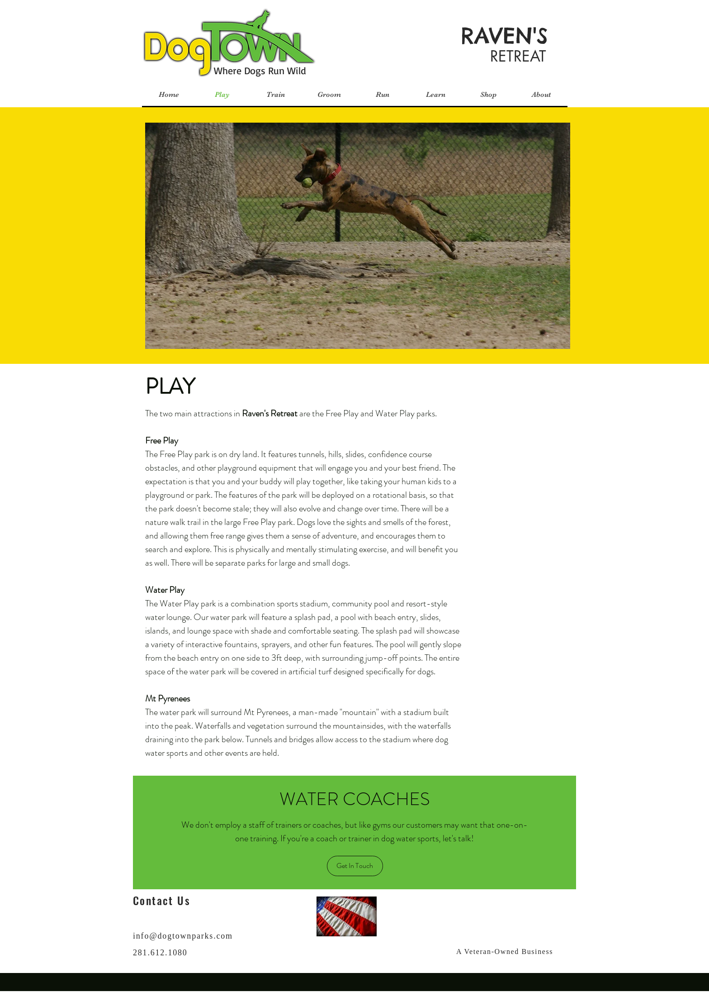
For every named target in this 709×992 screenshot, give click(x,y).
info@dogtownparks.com (183, 935)
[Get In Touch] (355, 866)
